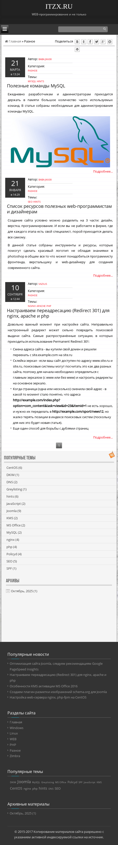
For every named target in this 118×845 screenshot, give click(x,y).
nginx (32, 306)
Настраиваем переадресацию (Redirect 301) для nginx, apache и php (58, 313)
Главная (13, 41)
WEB (13, 739)
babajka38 (45, 59)
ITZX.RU (59, 6)
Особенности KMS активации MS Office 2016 (44, 686)
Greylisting (16, 489)
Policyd (14, 554)
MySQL (32, 81)
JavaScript (15, 503)
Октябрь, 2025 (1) (24, 591)
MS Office (15, 525)
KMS (12, 518)
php (48, 306)
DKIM (12, 475)
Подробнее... (103, 171)
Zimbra (15, 756)
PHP (13, 744)
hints (40, 81)
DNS (11, 482)
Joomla (13, 511)
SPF (11, 568)
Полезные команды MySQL (36, 86)
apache (41, 306)
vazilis (43, 284)
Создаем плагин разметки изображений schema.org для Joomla (58, 692)
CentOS (14, 467)
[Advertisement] (59, 620)
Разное (33, 70)
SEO (30, 201)
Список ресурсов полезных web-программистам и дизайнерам (59, 209)
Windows (16, 728)
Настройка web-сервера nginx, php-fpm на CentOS (48, 697)
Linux (14, 733)
